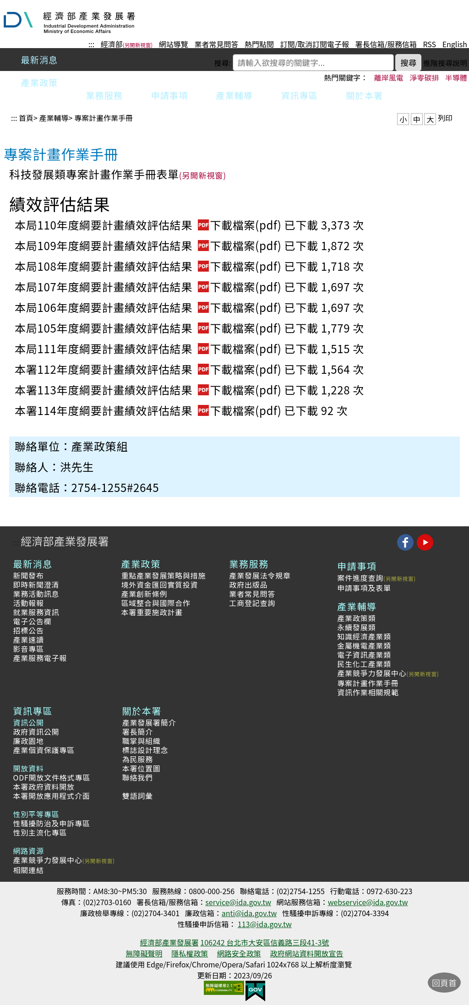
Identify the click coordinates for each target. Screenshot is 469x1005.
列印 (445, 117)
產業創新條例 (144, 593)
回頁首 (444, 983)
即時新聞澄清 (36, 584)
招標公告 (28, 630)
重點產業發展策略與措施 (163, 575)
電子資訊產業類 (364, 654)
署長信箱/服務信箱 (386, 43)
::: (91, 43)
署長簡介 (137, 731)
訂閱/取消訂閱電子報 (314, 43)
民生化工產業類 (364, 663)
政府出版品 (248, 584)
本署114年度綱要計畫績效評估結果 (149, 410)
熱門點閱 (259, 43)
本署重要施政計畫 (151, 611)
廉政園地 (28, 740)
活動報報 (28, 602)
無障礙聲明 (144, 953)
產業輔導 (234, 95)
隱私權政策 (189, 953)
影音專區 (28, 648)
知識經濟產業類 (364, 636)
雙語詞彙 (137, 795)
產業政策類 (356, 617)
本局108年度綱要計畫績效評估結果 (149, 266)
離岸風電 (389, 77)
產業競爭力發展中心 (371, 672)
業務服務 (104, 95)
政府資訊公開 (36, 731)
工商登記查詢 (252, 602)
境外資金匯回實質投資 (159, 584)
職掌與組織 (141, 740)
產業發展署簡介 (149, 722)
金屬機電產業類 (364, 645)
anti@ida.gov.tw (249, 912)
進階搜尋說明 (445, 62)
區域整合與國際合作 (155, 602)
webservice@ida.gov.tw (368, 901)
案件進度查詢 (360, 577)
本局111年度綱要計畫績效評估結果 (149, 348)
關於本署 (364, 95)
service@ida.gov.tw (238, 901)
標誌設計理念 (145, 749)
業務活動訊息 (36, 593)
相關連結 (28, 869)
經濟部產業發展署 (65, 541)
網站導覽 (173, 43)
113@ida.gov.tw (265, 923)
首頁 (26, 117)
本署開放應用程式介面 (51, 795)
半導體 (456, 77)
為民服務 (137, 759)
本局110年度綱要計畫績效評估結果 (149, 225)
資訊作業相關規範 (367, 692)
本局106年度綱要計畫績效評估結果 (149, 307)
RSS (429, 43)
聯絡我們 (137, 777)
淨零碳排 (424, 77)
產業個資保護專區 (43, 749)
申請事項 (169, 95)
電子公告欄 (32, 621)
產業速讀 (28, 639)
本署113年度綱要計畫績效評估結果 (149, 390)
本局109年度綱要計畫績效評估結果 (149, 245)
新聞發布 (28, 575)
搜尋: (222, 62)
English (454, 43)
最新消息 (39, 59)
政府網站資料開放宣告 (306, 953)
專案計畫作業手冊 (103, 117)
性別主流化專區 (40, 832)
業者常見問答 (216, 43)
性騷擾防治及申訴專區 (51, 823)
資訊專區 (299, 95)
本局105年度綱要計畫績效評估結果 (149, 328)
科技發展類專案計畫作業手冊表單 (94, 174)
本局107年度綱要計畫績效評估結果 (149, 287)
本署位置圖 (141, 768)
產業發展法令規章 (259, 575)
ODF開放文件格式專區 (51, 777)
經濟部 (112, 43)
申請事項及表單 (364, 587)
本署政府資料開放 (43, 786)
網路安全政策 (239, 953)
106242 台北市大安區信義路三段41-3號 (264, 942)
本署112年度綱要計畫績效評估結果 (149, 369)
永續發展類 (356, 627)
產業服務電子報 (40, 657)
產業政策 (39, 82)
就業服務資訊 (36, 611)
